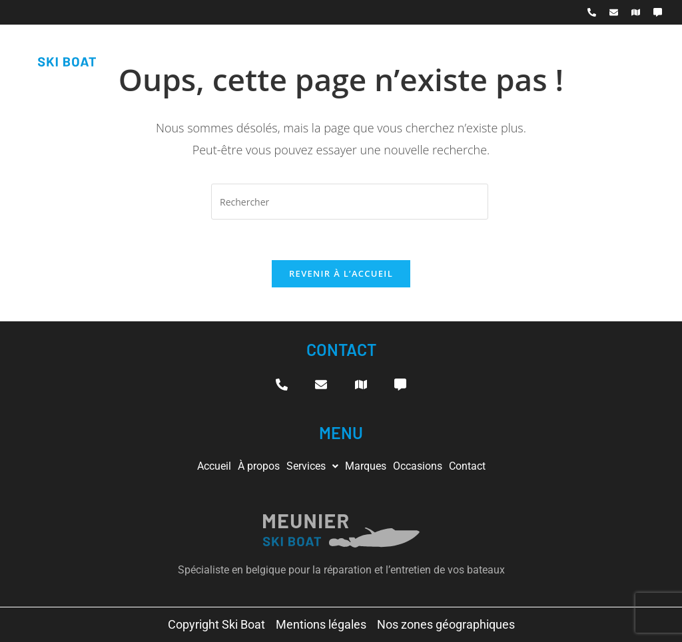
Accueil (214, 466)
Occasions (417, 466)
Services (312, 466)
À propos (259, 466)
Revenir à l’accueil (341, 273)
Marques (365, 466)
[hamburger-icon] (653, 52)
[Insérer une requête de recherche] (349, 202)
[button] (312, 466)
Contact (467, 466)
